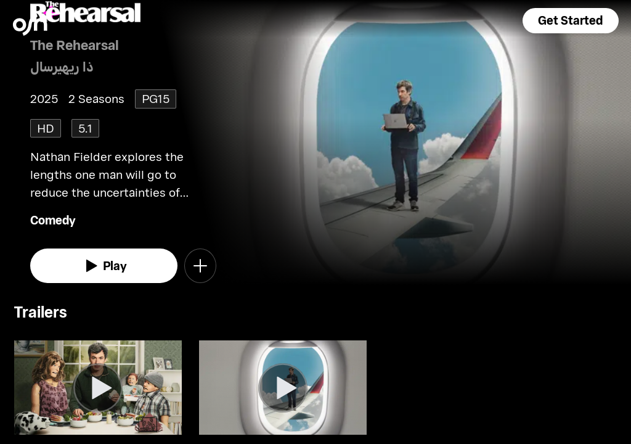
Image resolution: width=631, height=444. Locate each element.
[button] (571, 20)
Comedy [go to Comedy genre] (53, 220)
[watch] (103, 266)
